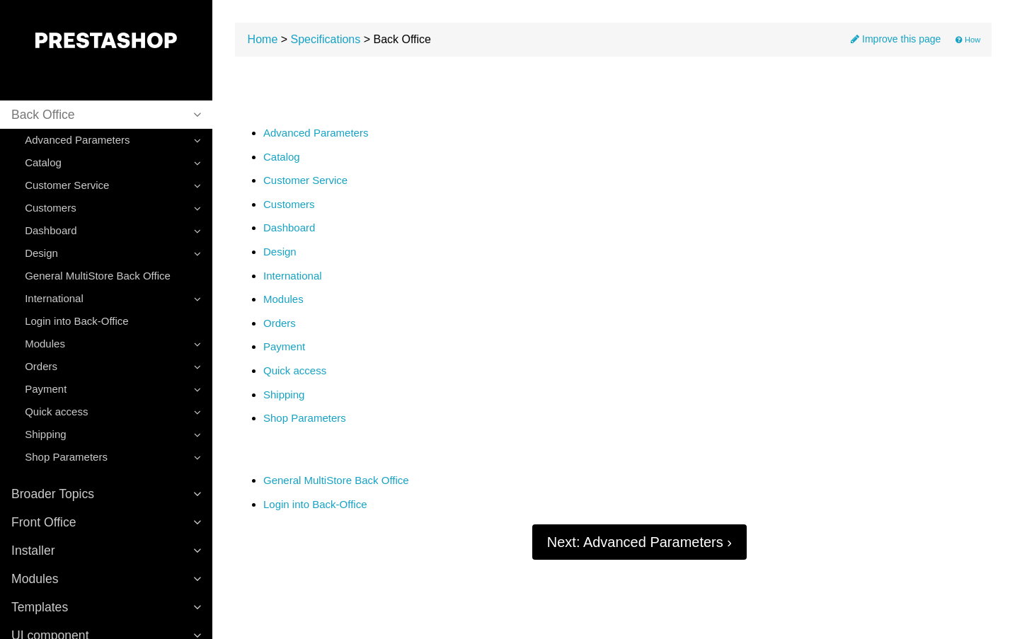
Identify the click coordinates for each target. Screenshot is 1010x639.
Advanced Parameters (315, 133)
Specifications (326, 39)
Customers (289, 204)
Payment (284, 346)
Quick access (294, 370)
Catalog (281, 157)
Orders (279, 323)
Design (280, 252)
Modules (283, 299)
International (292, 276)
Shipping (283, 395)
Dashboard (289, 228)
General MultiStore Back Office (98, 276)
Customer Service (305, 180)
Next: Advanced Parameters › (639, 542)
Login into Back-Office (76, 321)
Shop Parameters (304, 418)
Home (263, 39)
